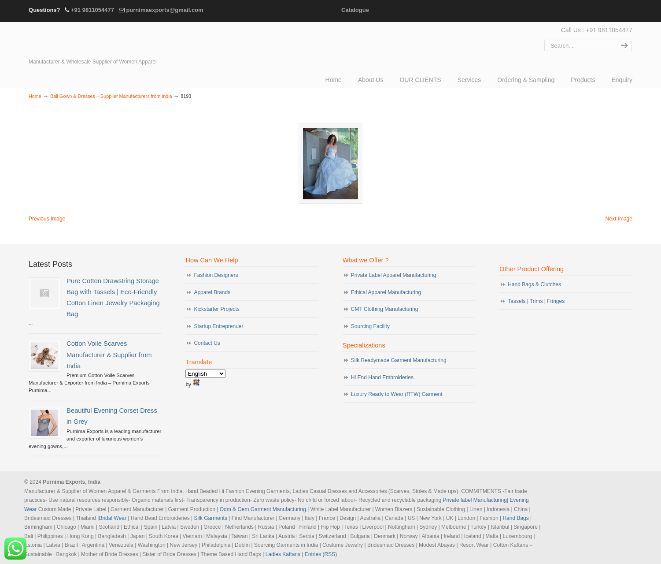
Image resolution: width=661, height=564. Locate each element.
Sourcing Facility (370, 326)
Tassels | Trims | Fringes (536, 301)
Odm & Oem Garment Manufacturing (263, 509)
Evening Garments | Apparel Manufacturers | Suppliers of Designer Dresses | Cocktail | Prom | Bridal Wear (106, 40)
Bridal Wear (112, 518)
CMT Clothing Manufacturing (384, 309)
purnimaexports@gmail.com (164, 10)
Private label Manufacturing (474, 500)
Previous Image (47, 219)
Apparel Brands (212, 292)
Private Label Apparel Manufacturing (393, 275)
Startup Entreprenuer (218, 326)
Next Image (619, 219)
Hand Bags (515, 518)
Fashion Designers (216, 275)
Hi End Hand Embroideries (382, 377)
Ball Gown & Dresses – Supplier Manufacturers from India (111, 96)
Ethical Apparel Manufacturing (386, 292)
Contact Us (207, 343)
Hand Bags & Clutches (534, 284)
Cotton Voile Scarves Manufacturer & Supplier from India (108, 354)
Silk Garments (210, 518)
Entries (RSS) (321, 554)
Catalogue (355, 10)
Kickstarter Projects (216, 309)
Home (35, 96)
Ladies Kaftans (283, 554)
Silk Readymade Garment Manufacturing (399, 360)
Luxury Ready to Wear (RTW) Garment (397, 394)
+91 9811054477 (92, 10)
